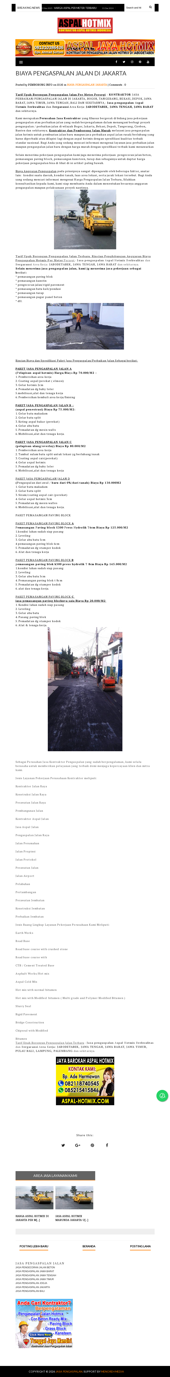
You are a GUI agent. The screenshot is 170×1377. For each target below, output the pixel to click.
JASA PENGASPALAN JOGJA (31, 1283)
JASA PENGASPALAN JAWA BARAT (35, 1271)
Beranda (89, 1246)
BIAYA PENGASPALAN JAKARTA (87, 84)
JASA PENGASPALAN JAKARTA (33, 1287)
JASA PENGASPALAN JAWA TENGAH (36, 1275)
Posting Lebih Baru (33, 1246)
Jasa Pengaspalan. (70, 1371)
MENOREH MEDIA (112, 1371)
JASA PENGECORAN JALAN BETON (35, 1267)
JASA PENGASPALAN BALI (30, 1291)
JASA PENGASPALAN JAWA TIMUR (35, 1279)
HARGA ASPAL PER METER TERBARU (77, 7)
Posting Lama (140, 1246)
